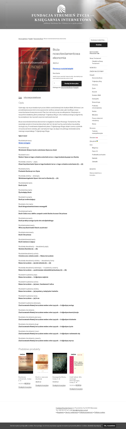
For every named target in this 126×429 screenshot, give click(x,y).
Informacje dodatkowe (32, 97)
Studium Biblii (96, 95)
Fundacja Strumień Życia (64, 408)
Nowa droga (96, 102)
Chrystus (95, 85)
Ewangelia (95, 99)
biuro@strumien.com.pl (80, 410)
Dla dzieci (94, 137)
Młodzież (95, 115)
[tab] (20, 97)
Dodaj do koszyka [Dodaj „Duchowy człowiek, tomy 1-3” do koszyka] (25, 387)
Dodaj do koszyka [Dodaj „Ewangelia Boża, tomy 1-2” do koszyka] (59, 385)
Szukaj (98, 45)
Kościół (94, 92)
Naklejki (94, 158)
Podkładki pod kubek (99, 154)
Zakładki (95, 161)
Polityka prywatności (86, 412)
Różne (94, 124)
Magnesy (95, 148)
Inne (91, 145)
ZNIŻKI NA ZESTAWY (97, 71)
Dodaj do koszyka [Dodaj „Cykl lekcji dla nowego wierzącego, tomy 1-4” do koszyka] (76, 389)
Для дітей (94, 141)
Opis (20, 97)
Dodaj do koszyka (71, 83)
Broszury (92, 128)
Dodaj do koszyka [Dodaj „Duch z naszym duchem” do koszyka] (42, 385)
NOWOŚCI (93, 67)
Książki (31, 38)
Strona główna (23, 38)
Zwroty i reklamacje (71, 412)
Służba (94, 111)
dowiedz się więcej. (96, 426)
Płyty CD (95, 151)
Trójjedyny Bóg (97, 81)
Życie (94, 88)
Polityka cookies (99, 412)
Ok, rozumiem (111, 426)
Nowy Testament (95, 58)
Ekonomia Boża (38, 38)
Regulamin (60, 412)
